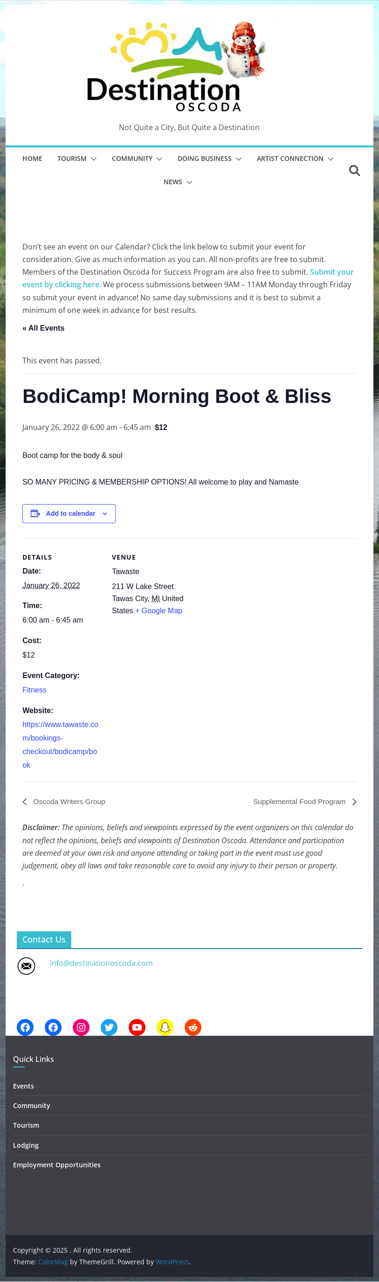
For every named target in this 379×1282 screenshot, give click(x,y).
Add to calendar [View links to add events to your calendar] (71, 513)
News (173, 181)
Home (32, 158)
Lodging (26, 1145)
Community (132, 158)
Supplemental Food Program (299, 801)
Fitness (34, 690)
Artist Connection (290, 158)
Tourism (72, 158)
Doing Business (205, 158)
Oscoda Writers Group (69, 801)
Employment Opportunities (57, 1164)
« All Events (43, 328)
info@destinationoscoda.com (101, 963)
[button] (92, 159)
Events (23, 1085)
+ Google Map (158, 611)
